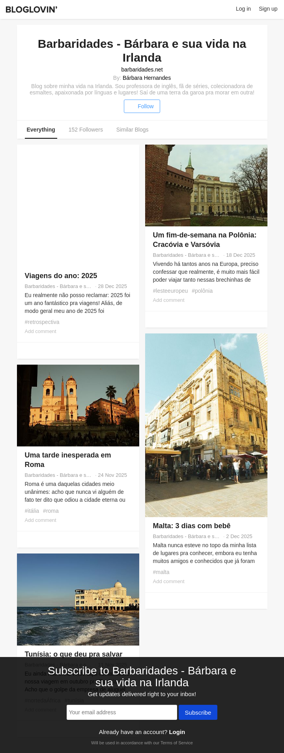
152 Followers (86, 129)
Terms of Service (177, 742)
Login (177, 732)
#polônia (202, 291)
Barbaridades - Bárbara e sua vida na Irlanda (59, 286)
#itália (32, 511)
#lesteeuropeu (170, 291)
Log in (243, 9)
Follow (141, 106)
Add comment (40, 331)
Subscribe (198, 713)
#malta (161, 572)
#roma (51, 511)
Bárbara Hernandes (147, 78)
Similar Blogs (132, 129)
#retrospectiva (42, 322)
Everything (41, 129)
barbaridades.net (142, 69)
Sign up (268, 9)
